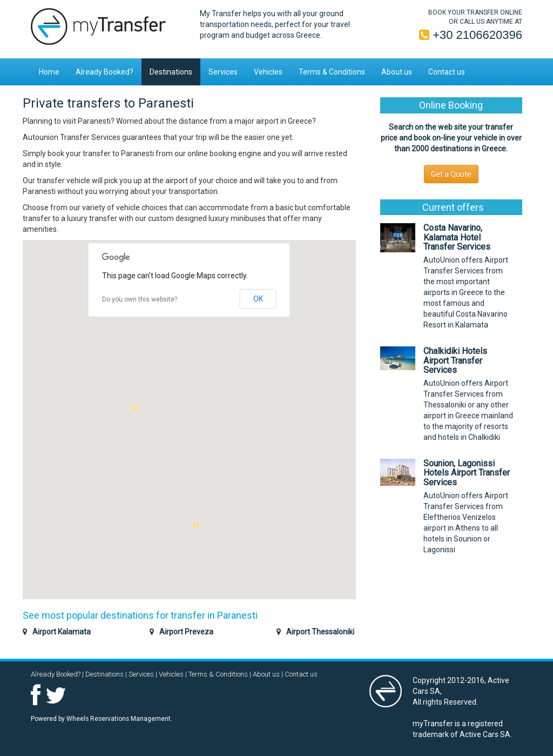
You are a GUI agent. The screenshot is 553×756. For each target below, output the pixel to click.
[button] (196, 525)
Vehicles (268, 72)
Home (49, 72)
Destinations (171, 72)
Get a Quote (451, 174)
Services (223, 72)
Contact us (446, 72)
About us (396, 72)
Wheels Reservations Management (118, 718)
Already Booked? (104, 72)
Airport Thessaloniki (320, 631)
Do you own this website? (139, 299)
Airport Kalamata (61, 631)
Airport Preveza (186, 631)
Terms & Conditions (332, 72)
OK (258, 299)
